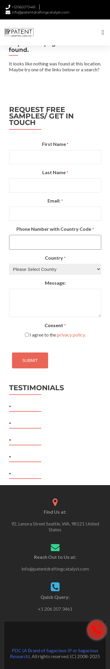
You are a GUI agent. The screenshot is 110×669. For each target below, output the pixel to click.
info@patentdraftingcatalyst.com (55, 568)
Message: (55, 283)
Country (55, 258)
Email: (55, 201)
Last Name (55, 172)
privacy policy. (71, 334)
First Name (55, 144)
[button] (103, 32)
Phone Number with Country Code (55, 229)
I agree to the (58, 334)
